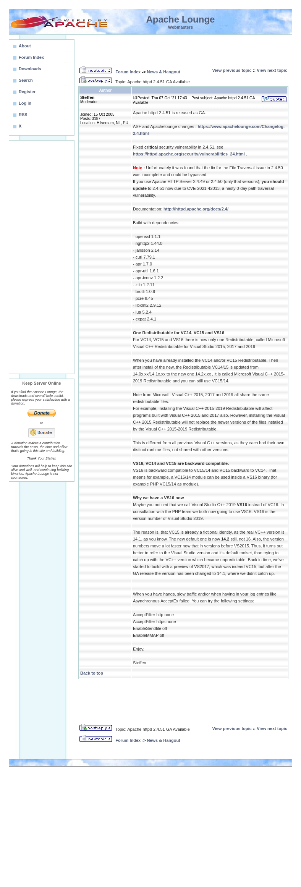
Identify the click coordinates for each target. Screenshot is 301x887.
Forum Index (128, 72)
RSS (23, 114)
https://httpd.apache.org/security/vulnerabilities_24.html (189, 154)
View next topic (272, 70)
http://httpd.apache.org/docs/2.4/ (195, 209)
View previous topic (232, 70)
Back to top (91, 673)
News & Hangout (163, 72)
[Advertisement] (41, 257)
